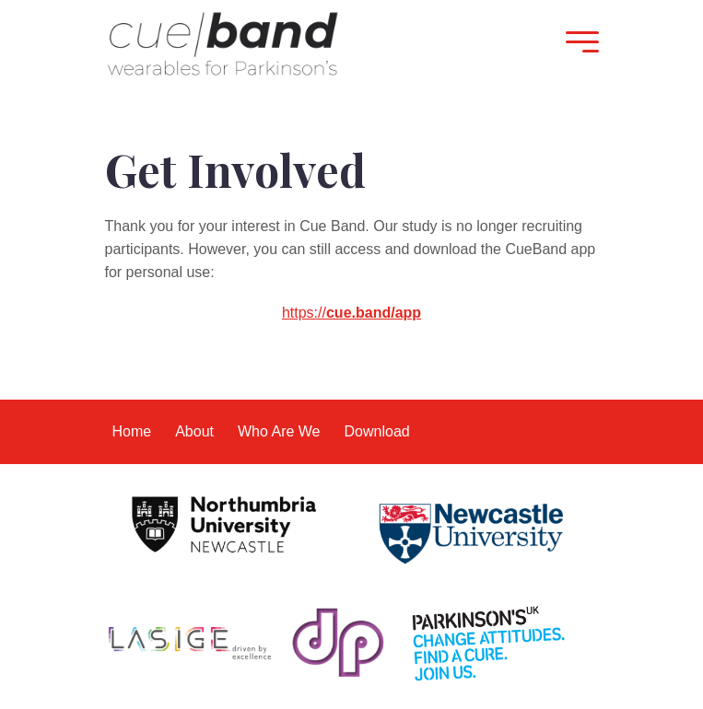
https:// (351, 312)
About (194, 431)
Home (132, 431)
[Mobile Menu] (578, 43)
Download (377, 431)
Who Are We (279, 431)
